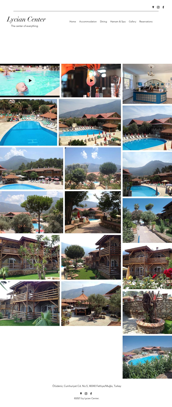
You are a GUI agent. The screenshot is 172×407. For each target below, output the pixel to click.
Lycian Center (26, 19)
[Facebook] (163, 7)
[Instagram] (158, 7)
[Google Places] (153, 7)
